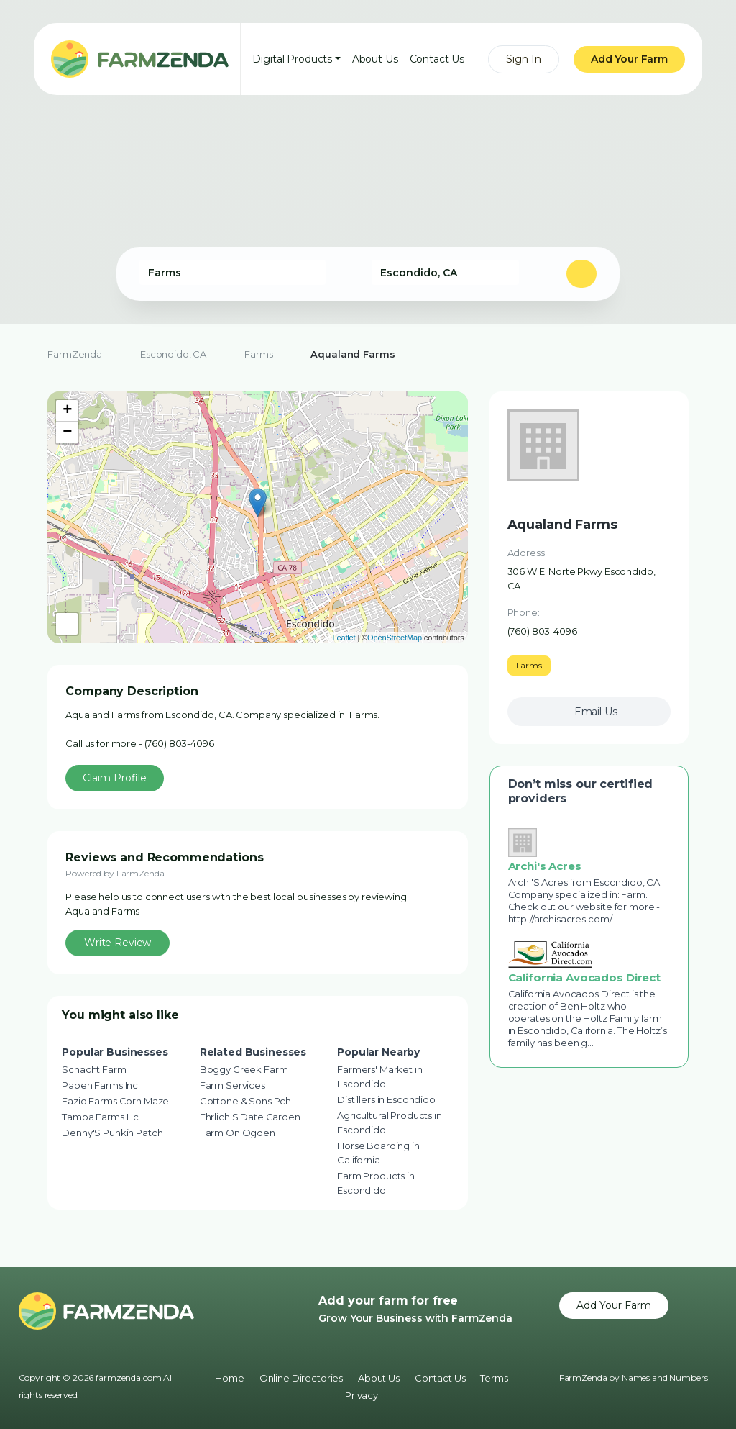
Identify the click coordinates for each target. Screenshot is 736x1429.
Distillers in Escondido (386, 1099)
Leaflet (343, 637)
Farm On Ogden (237, 1132)
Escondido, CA (173, 354)
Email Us (595, 711)
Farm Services (232, 1085)
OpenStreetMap (394, 637)
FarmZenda (74, 354)
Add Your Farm (629, 59)
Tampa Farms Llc (100, 1116)
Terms (493, 1378)
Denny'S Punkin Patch (112, 1132)
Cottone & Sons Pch (245, 1101)
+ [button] (67, 411)
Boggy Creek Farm (244, 1069)
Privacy (361, 1395)
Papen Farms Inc (100, 1085)
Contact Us (437, 59)
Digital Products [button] (292, 59)
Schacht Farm (94, 1069)
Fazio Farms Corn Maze (115, 1101)
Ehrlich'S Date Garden (250, 1116)
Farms (258, 354)
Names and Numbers (665, 1377)
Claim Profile (115, 777)
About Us (375, 59)
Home (229, 1378)
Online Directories (301, 1378)
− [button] (67, 432)
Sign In (523, 59)
